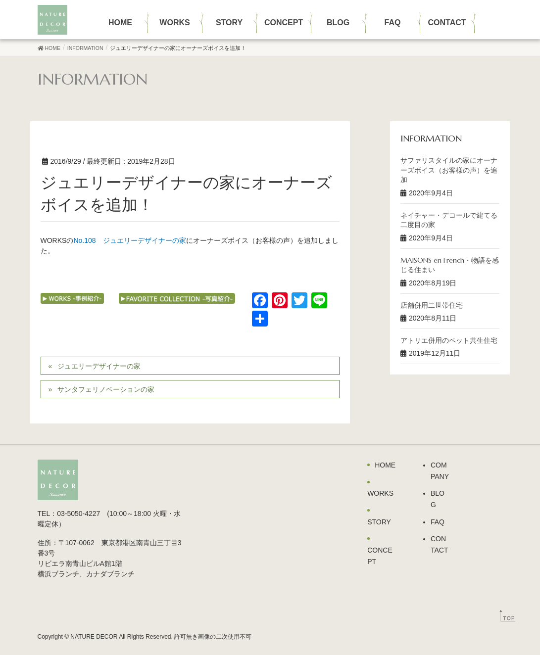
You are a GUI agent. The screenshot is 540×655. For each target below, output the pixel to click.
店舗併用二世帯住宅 (431, 305)
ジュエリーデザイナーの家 (99, 366)
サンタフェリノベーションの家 (105, 389)
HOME (385, 465)
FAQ (437, 522)
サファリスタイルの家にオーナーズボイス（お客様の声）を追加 (448, 170)
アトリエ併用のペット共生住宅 (448, 340)
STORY (379, 522)
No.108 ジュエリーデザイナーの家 (129, 240)
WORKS (380, 493)
